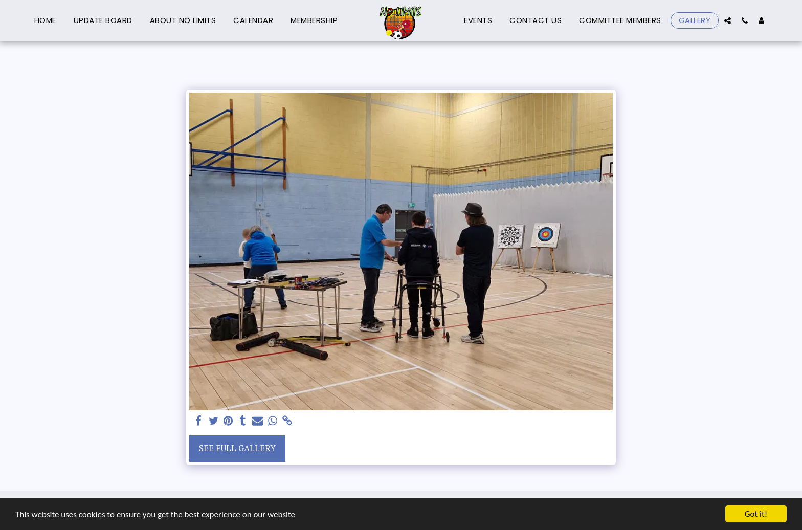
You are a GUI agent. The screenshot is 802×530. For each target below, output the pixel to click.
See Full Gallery (237, 448)
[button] (728, 20)
